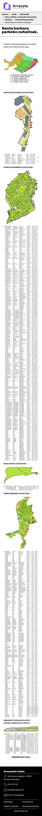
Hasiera (5, 14)
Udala (14, 14)
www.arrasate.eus (21, 811)
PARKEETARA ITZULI (21, 757)
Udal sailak (24, 14)
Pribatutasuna (11, 806)
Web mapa (8, 802)
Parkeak (8, 20)
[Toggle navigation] (37, 6)
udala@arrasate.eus (14, 790)
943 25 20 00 (12, 784)
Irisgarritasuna (30, 806)
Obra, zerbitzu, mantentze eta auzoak (20, 17)
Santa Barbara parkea (24, 20)
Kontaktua (27, 802)
